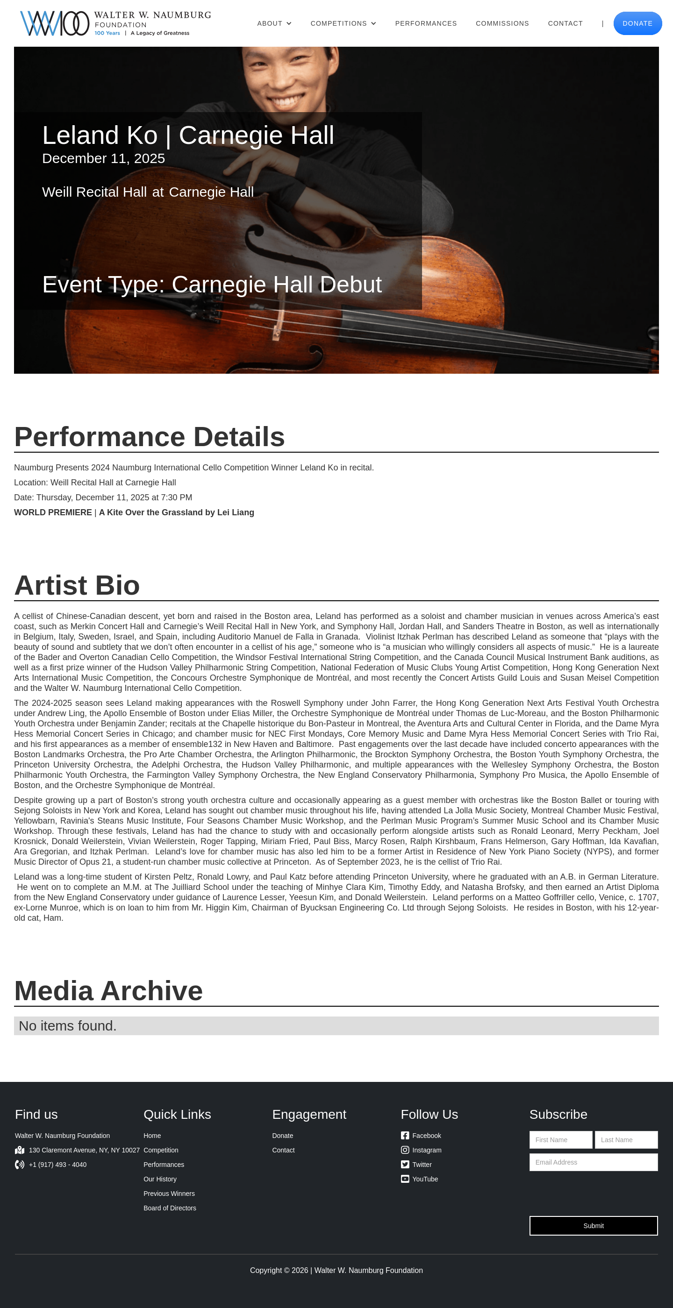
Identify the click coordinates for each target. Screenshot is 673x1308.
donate (638, 23)
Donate (282, 1135)
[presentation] (601, 1194)
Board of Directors (169, 1208)
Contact (565, 23)
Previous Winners (169, 1193)
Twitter (416, 1164)
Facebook (421, 1135)
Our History (160, 1179)
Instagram (421, 1150)
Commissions (502, 23)
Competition (161, 1150)
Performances (426, 23)
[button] (274, 23)
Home (152, 1135)
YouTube (419, 1179)
